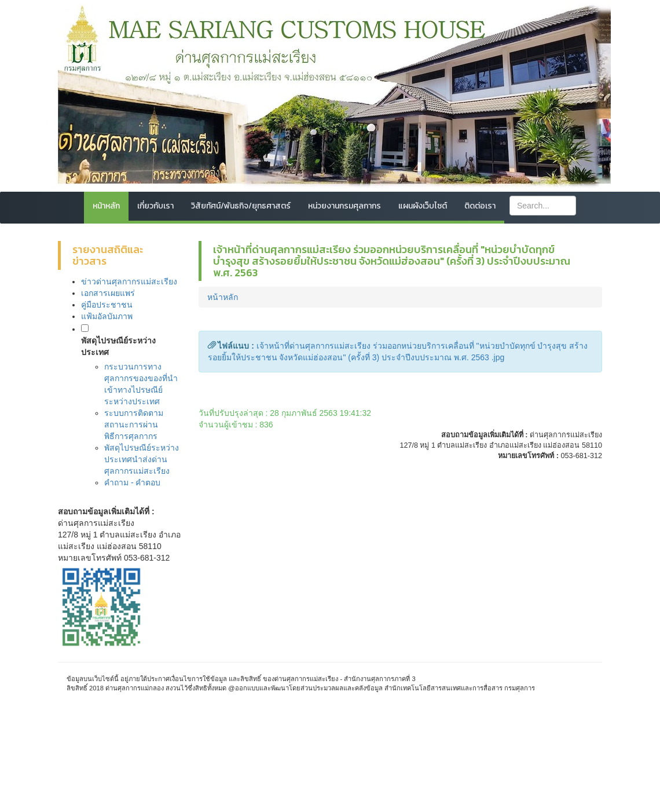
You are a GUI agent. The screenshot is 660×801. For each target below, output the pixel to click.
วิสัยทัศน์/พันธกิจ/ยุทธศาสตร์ (241, 206)
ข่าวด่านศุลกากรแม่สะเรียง (129, 281)
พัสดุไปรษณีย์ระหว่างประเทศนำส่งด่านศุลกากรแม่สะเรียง (141, 459)
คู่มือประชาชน (107, 304)
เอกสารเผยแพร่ (108, 293)
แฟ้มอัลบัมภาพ (107, 316)
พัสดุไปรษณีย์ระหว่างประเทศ (118, 346)
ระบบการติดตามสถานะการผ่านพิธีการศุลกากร (133, 424)
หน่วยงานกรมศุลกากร (344, 206)
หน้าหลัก (106, 206)
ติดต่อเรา (480, 206)
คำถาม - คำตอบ (132, 482)
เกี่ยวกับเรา (155, 206)
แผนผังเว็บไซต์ (422, 206)
